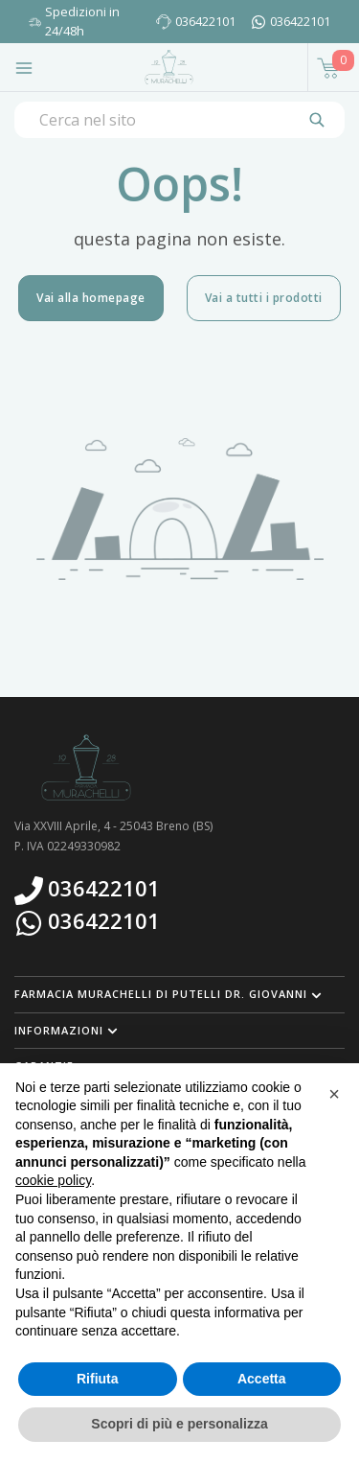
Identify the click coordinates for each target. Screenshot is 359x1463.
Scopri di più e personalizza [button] (179, 1423)
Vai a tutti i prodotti (264, 298)
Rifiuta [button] (98, 1378)
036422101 (205, 21)
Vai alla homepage (91, 298)
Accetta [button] (261, 1378)
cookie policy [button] (53, 1180)
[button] (179, 994)
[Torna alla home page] (169, 67)
